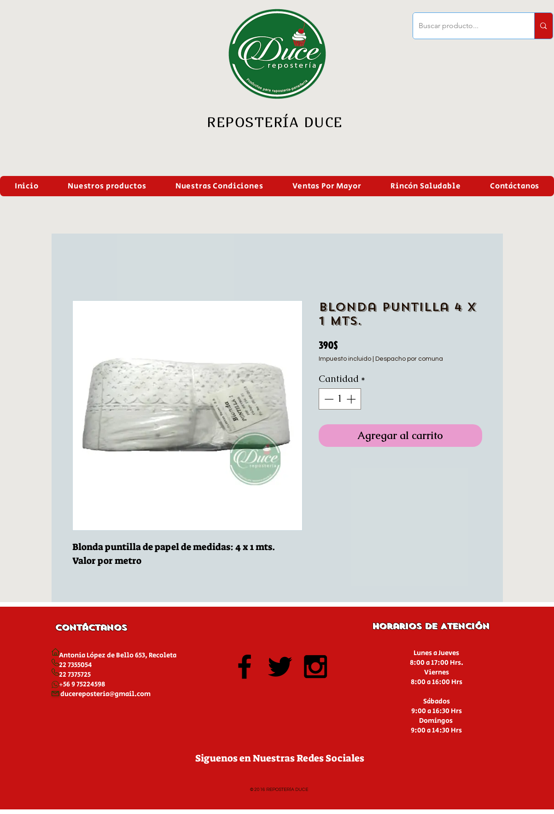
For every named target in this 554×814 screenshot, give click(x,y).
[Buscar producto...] (467, 26)
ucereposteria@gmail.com (107, 694)
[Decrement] (328, 399)
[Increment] (352, 399)
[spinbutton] (340, 399)
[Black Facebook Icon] (244, 666)
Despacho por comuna (409, 359)
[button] (107, 186)
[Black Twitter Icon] (280, 666)
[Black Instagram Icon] (315, 666)
